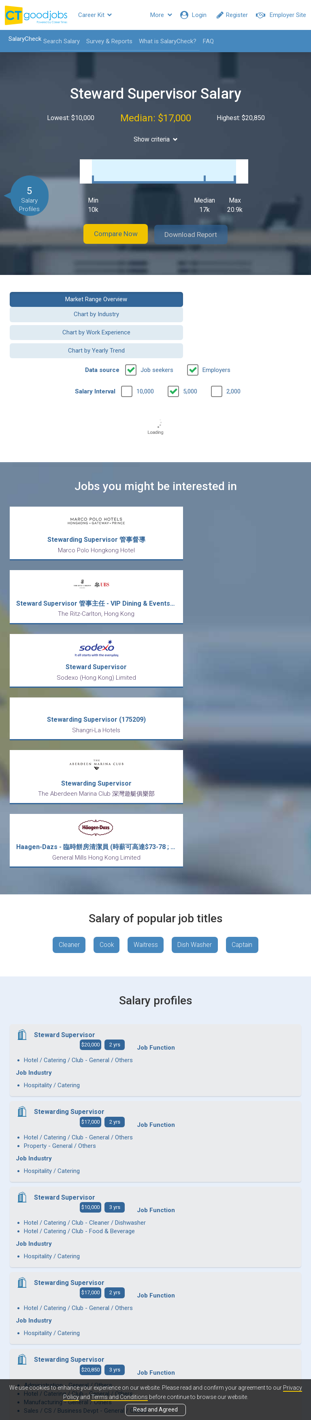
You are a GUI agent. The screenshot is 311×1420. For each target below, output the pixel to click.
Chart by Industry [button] (231, 290)
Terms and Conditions (119, 1397)
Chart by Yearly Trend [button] (231, 310)
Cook (105, 782)
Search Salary (59, 41)
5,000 (190, 351)
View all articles (155, 1333)
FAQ (205, 41)
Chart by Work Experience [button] (80, 310)
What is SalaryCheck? (165, 41)
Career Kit (95, 15)
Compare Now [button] (111, 226)
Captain (246, 782)
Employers (216, 330)
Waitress (146, 782)
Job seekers (157, 330)
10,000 (145, 351)
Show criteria (155, 139)
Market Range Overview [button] (80, 290)
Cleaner (65, 782)
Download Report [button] (196, 226)
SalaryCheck (22, 38)
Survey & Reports (107, 41)
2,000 (233, 351)
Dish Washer (196, 782)
